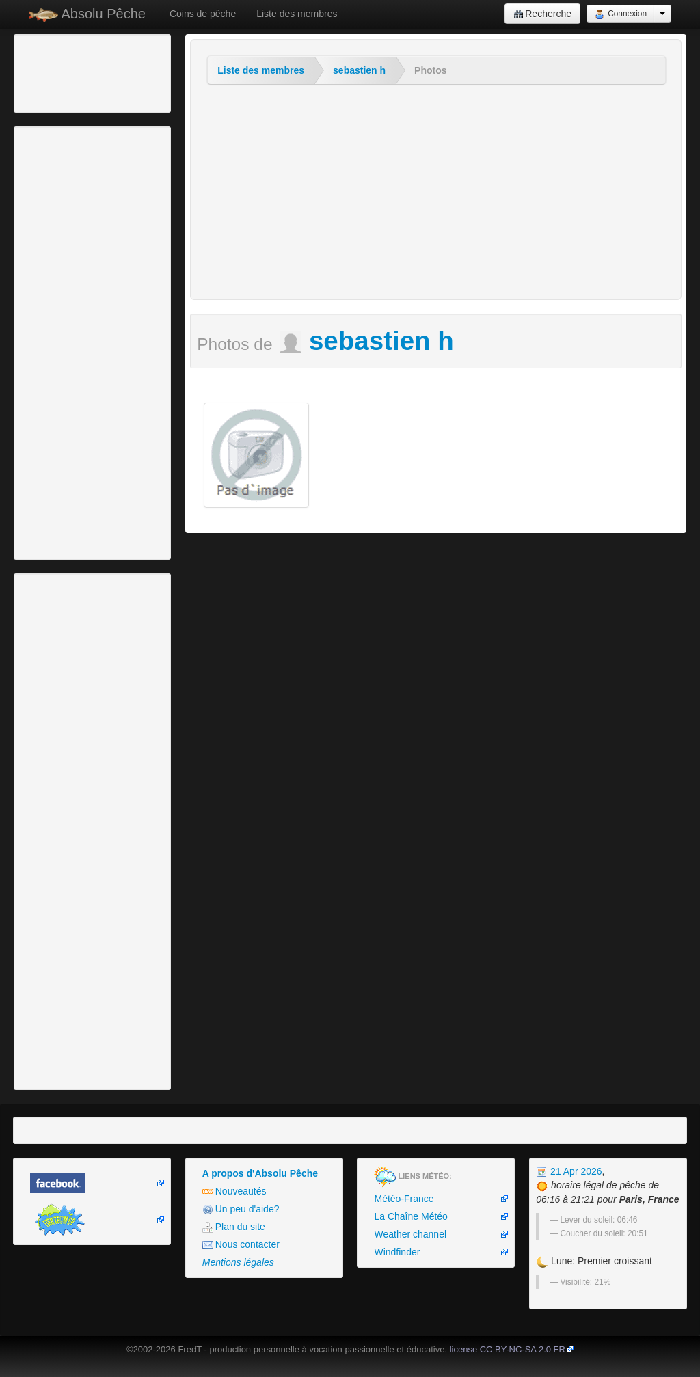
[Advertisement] (92, 72)
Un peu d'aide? (241, 1209)
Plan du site (233, 1227)
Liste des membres (296, 13)
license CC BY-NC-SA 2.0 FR (507, 1349)
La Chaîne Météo (410, 1216)
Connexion (620, 14)
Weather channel (410, 1234)
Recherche (542, 14)
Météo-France (403, 1198)
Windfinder (397, 1251)
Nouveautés (234, 1191)
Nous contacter (241, 1245)
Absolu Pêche (87, 14)
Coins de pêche (203, 13)
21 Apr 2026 (569, 1171)
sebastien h (359, 70)
